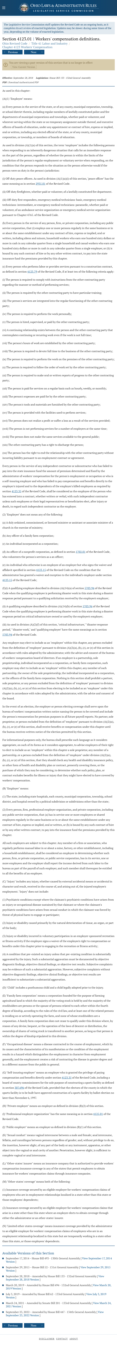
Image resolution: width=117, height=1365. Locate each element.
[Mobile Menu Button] (3, 8)
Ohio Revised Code (14, 43)
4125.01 (98, 1114)
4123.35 (16, 491)
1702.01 (80, 552)
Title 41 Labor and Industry (49, 43)
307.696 (19, 1087)
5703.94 (89, 588)
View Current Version (23, 67)
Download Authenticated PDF (23, 82)
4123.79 (32, 271)
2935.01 (40, 183)
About (73, 1338)
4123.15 (41, 570)
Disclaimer (47, 1338)
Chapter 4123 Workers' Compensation (27, 47)
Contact (62, 1338)
